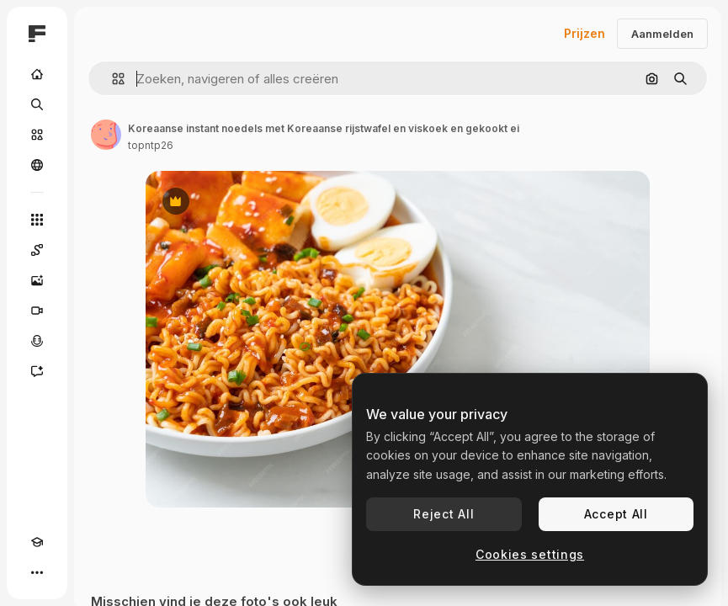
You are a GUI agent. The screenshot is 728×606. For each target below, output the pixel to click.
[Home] (37, 74)
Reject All (443, 514)
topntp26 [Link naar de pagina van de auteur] (150, 145)
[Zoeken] (37, 104)
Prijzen (584, 33)
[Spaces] (37, 250)
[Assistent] (37, 371)
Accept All (616, 514)
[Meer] (37, 572)
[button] (111, 78)
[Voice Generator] (37, 340)
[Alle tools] (37, 219)
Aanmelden (662, 33)
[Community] (37, 165)
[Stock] (37, 134)
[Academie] (37, 542)
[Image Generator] (37, 280)
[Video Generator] (37, 310)
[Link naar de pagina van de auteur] (106, 135)
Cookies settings (530, 554)
